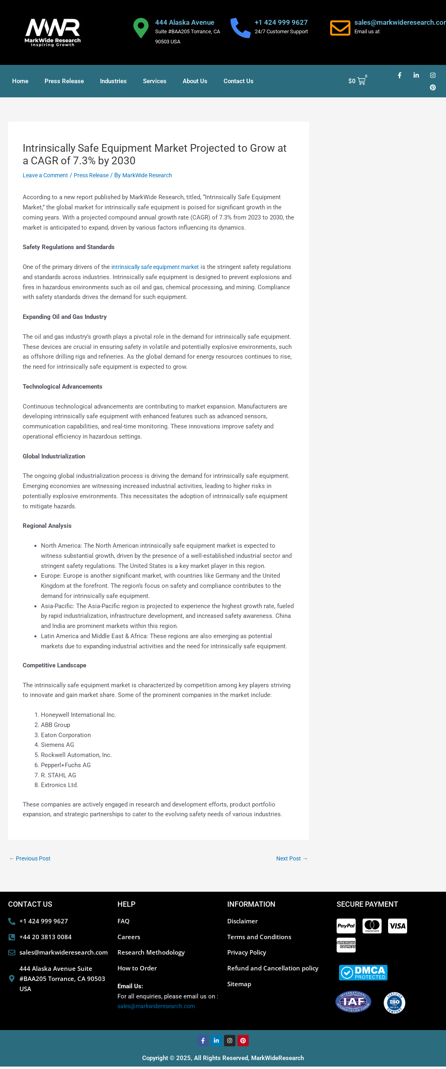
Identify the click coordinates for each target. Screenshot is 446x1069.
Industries (113, 81)
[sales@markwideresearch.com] (340, 28)
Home (20, 81)
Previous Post (31, 859)
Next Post (291, 859)
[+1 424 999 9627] (240, 28)
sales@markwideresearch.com (159, 1008)
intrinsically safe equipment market (159, 267)
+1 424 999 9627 (281, 22)
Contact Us (239, 81)
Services (154, 81)
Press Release (64, 81)
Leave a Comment (47, 175)
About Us (195, 81)
